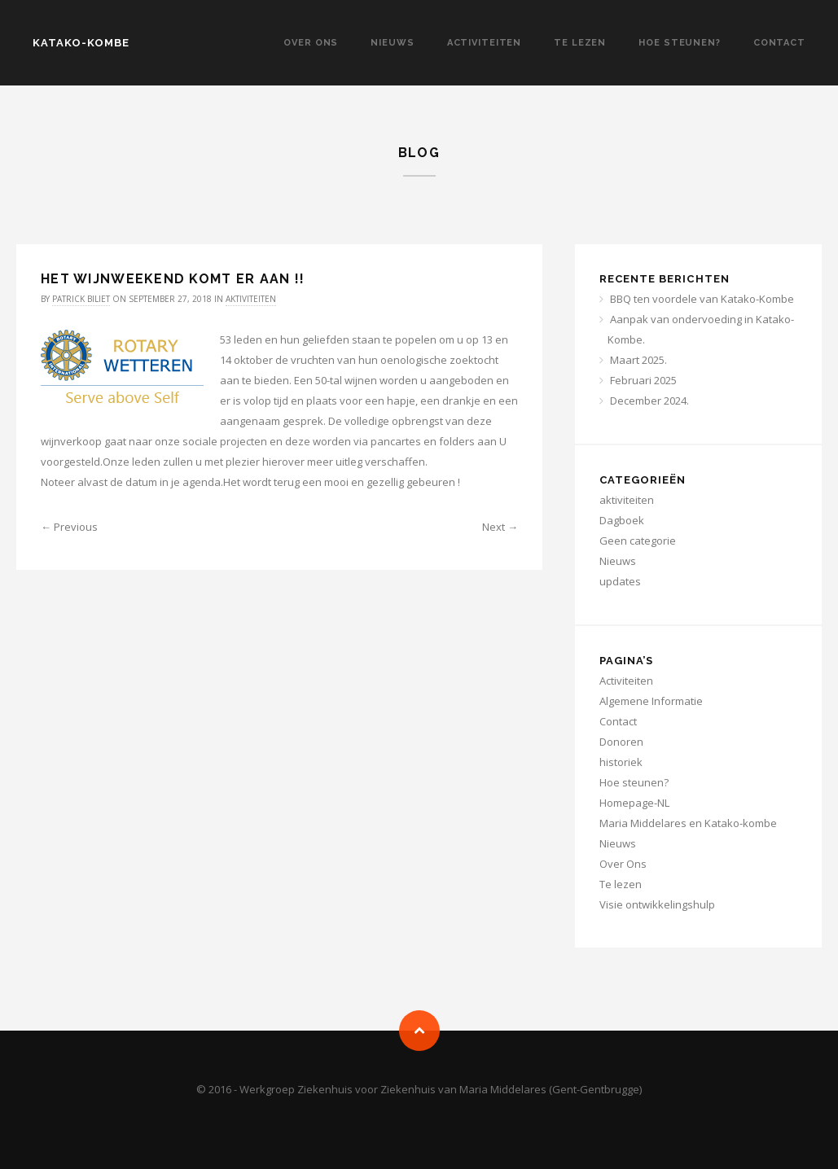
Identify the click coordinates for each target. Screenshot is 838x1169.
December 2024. (649, 400)
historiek (621, 762)
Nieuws (392, 42)
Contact (779, 42)
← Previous (69, 526)
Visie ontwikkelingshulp (657, 904)
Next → (500, 526)
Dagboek (621, 520)
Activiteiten (484, 42)
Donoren (621, 741)
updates (620, 581)
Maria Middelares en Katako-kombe (688, 823)
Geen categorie (637, 540)
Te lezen (580, 42)
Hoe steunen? (679, 42)
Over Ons (310, 42)
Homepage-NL (634, 802)
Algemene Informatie (651, 701)
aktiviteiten (251, 298)
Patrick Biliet (81, 298)
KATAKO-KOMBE (81, 43)
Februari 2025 (643, 380)
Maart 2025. (638, 359)
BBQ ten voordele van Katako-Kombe (702, 298)
